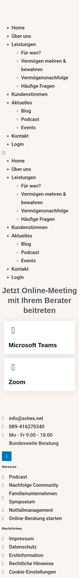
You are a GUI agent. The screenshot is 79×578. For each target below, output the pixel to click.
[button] (39, 153)
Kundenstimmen (30, 94)
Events (28, 127)
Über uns (21, 36)
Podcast (30, 119)
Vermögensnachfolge (44, 77)
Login (18, 144)
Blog (26, 111)
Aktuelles (22, 103)
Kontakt (20, 136)
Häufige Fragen (38, 86)
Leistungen (24, 44)
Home (18, 28)
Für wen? (31, 53)
